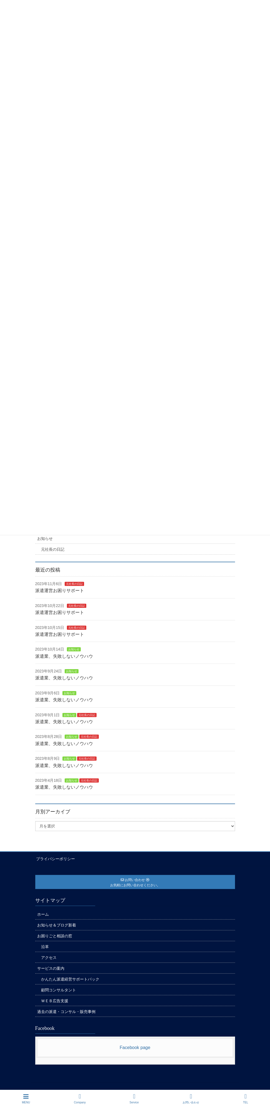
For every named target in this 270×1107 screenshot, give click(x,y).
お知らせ (45, 538)
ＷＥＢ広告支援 (54, 1000)
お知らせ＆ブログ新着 (56, 924)
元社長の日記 (52, 549)
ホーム (43, 913)
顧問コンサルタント (58, 989)
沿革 (45, 946)
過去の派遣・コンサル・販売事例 (66, 1011)
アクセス (49, 956)
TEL (245, 1098)
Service (134, 1098)
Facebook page (135, 1046)
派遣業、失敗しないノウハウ (64, 656)
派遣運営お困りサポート (59, 590)
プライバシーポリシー (54, 858)
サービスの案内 (50, 967)
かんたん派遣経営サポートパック (70, 978)
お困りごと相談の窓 (54, 935)
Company (80, 1098)
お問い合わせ (191, 1098)
